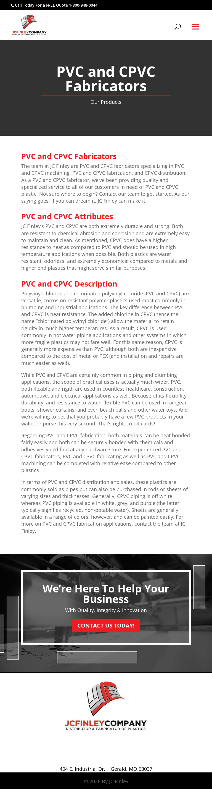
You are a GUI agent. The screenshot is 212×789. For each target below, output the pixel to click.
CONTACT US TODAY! (105, 625)
